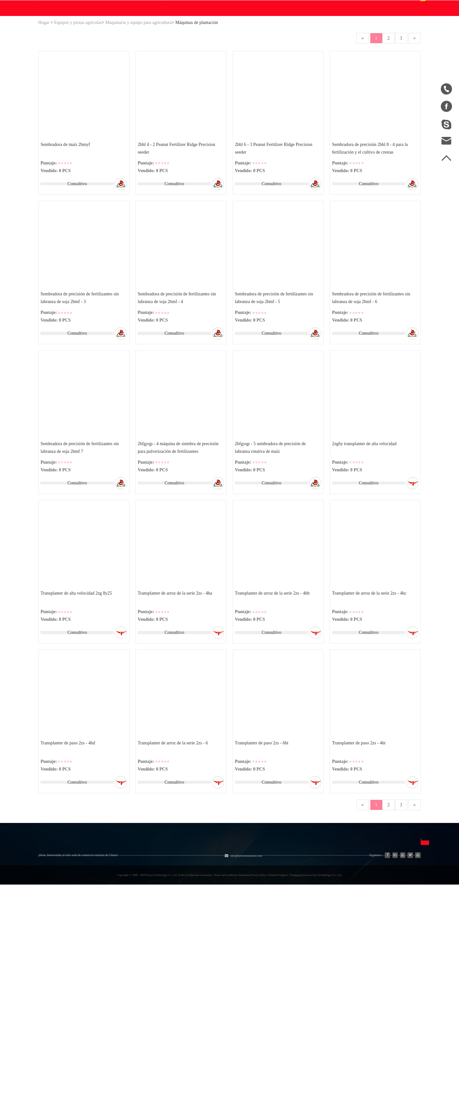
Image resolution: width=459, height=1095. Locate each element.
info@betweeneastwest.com (195, 6)
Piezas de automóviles (114, 987)
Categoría (109, 936)
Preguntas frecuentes (267, 952)
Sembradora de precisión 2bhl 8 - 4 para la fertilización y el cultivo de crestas (371, 210)
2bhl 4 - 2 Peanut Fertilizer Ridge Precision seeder (177, 210)
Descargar (167, 69)
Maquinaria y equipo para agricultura (138, 83)
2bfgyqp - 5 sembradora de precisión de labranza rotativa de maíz (271, 516)
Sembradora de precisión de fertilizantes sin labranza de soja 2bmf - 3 (81, 363)
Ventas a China (53, 998)
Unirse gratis (249, 963)
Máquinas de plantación (196, 83)
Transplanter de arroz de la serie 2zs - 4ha (176, 665)
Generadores (104, 975)
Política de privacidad (258, 986)
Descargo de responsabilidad (265, 975)
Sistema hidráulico (110, 952)
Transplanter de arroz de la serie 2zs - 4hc (370, 665)
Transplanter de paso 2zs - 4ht (360, 818)
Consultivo (76, 246)
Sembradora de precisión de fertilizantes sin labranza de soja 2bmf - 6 (372, 363)
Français (308, 986)
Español (401, 37)
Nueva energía (106, 998)
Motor (152, 964)
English (307, 963)
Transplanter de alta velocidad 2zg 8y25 (77, 665)
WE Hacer (134, 69)
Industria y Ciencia (110, 964)
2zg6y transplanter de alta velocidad (365, 512)
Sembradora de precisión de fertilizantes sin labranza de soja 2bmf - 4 (178, 363)
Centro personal (333, 33)
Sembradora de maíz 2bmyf (66, 206)
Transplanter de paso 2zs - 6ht (263, 818)
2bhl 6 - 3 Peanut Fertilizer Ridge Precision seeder (275, 210)
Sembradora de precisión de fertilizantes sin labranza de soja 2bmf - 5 (275, 363)
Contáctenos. (245, 69)
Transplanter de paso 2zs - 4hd (69, 818)
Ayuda (216, 69)
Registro (357, 6)
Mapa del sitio (53, 975)
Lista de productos (57, 987)
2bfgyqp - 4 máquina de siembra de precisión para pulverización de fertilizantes (179, 516)
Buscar (268, 37)
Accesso (334, 6)
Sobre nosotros (64, 936)
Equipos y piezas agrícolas (78, 83)
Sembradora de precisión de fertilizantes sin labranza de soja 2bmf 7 (81, 516)
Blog (197, 69)
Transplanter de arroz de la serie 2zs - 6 (174, 818)
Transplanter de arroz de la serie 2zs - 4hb (273, 665)
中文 (304, 952)
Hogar (43, 83)
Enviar (370, 1003)
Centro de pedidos (335, 41)
